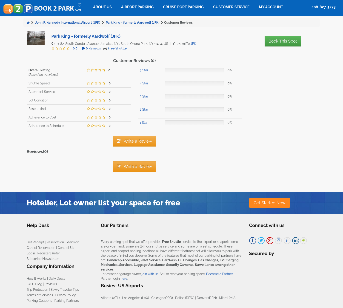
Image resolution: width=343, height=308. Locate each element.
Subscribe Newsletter (43, 259)
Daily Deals (57, 278)
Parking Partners (66, 300)
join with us (150, 274)
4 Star (144, 83)
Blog (38, 284)
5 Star (144, 70)
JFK (193, 44)
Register (43, 253)
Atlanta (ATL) (110, 298)
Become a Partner (219, 274)
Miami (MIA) (227, 298)
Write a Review (134, 141)
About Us (102, 7)
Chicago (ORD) (162, 298)
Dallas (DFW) (184, 298)
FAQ (30, 284)
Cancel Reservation (41, 248)
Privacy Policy (65, 295)
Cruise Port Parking (183, 7)
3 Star (144, 96)
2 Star (144, 109)
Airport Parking (137, 7)
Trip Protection (37, 289)
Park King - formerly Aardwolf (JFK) (133, 22)
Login (31, 253)
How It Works (36, 278)
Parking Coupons (39, 300)
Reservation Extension (62, 242)
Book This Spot (283, 41)
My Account (271, 7)
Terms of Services (40, 295)
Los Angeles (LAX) (135, 298)
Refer (56, 253)
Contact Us (66, 248)
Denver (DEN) (207, 298)
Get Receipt (35, 242)
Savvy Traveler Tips (65, 289)
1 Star (144, 122)
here (123, 278)
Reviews (93, 48)
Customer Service (231, 7)
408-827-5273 (324, 7)
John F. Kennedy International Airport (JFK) (67, 22)
